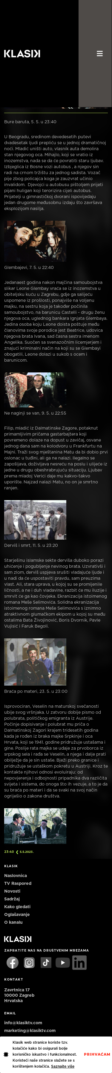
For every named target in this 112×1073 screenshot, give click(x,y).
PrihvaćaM (97, 1054)
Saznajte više (62, 1066)
